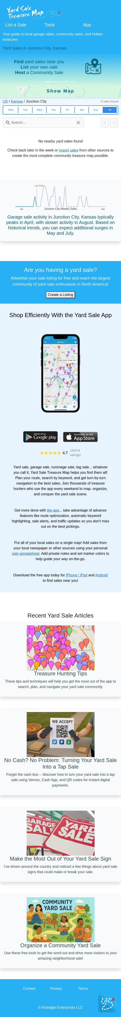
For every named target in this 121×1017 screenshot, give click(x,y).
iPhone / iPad (76, 575)
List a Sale (15, 24)
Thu (53, 109)
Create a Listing (60, 295)
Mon (11, 109)
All (109, 109)
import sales (68, 150)
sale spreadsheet (25, 553)
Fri (67, 109)
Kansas (17, 101)
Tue (25, 109)
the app (53, 510)
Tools (49, 24)
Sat (82, 109)
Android (101, 575)
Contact (29, 988)
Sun (95, 109)
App (87, 24)
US (5, 101)
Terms (83, 988)
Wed (39, 109)
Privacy (56, 988)
